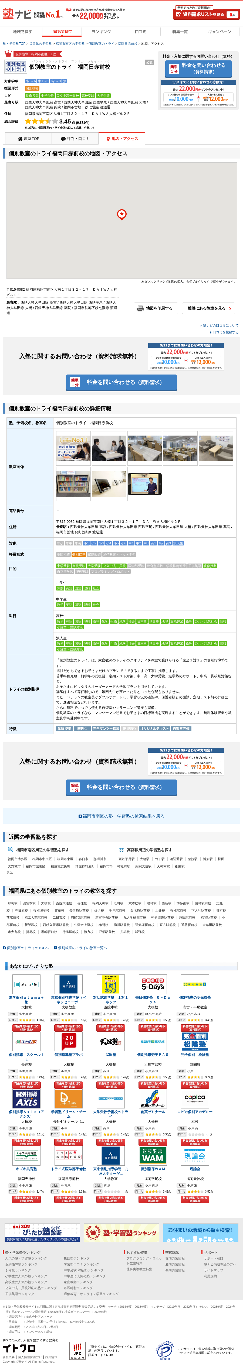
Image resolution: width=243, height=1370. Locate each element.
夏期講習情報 (175, 1264)
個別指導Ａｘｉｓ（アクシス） (26, 1114)
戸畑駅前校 (107, 932)
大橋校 (46, 903)
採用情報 (51, 1357)
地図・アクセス (125, 138)
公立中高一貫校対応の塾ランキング (31, 1288)
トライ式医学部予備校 (68, 1169)
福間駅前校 (209, 917)
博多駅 (208, 859)
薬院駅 (193, 859)
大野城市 (14, 866)
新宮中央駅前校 (106, 917)
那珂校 (13, 903)
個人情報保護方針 (30, 1357)
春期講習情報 (175, 1258)
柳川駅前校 (122, 925)
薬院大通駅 (143, 866)
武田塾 (111, 1055)
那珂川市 (99, 859)
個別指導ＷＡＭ (153, 1169)
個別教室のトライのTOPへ (28, 948)
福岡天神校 (100, 903)
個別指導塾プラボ (69, 1055)
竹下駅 (160, 859)
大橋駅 (145, 859)
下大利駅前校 (201, 910)
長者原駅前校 (79, 910)
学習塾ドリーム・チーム (68, 1114)
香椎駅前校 (178, 910)
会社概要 (9, 1357)
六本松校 (135, 903)
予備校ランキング (18, 1270)
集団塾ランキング (77, 1258)
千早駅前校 (117, 910)
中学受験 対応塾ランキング (83, 1270)
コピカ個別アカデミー (194, 1112)
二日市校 (59, 917)
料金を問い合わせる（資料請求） (26, 1028)
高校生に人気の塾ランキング (26, 1282)
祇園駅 (180, 866)
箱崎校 (152, 903)
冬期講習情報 (175, 1270)
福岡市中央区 (42, 859)
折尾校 (31, 932)
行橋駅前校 (70, 932)
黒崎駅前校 (49, 932)
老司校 (118, 903)
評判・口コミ (78, 138)
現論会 (195, 1169)
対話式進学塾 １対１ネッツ (110, 999)
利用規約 (210, 1276)
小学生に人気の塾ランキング (26, 1276)
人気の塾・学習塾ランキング (26, 1258)
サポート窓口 (213, 1258)
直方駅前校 (168, 925)
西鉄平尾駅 (127, 859)
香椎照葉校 (41, 910)
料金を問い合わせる (204, 68)
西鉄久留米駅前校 (56, 925)
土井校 (160, 910)
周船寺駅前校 (80, 917)
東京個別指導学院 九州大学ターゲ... (110, 1171)
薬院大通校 (64, 903)
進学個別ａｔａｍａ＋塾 (26, 999)
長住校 (82, 903)
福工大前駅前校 (36, 917)
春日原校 (21, 910)
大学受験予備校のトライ (110, 1114)
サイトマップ (213, 1270)
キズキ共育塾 (26, 1169)
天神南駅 (163, 866)
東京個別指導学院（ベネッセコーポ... (68, 999)
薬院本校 (29, 903)
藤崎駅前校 (203, 903)
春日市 (83, 859)
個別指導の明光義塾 (195, 997)
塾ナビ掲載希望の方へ (220, 1264)
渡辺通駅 (176, 859)
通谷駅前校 (189, 925)
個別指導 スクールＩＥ (26, 1057)
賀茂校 (59, 910)
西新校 (166, 903)
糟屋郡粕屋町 (85, 866)
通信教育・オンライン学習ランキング (91, 1294)
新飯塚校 (31, 925)
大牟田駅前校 (212, 925)
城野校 (140, 932)
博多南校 (183, 903)
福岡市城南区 (35, 866)
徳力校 (88, 932)
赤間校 (103, 925)
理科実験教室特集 (139, 1269)
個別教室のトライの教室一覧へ (82, 948)
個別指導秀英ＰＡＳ (153, 1055)
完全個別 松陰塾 (195, 1055)
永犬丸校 (14, 932)
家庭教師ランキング (78, 1282)
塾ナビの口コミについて (221, 325)
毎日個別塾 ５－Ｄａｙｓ (152, 999)
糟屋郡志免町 (60, 866)
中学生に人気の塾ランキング (85, 1276)
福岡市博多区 (17, 859)
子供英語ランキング (19, 1294)
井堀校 (125, 932)
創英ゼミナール (153, 1112)
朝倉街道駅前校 (162, 917)
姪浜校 (99, 910)
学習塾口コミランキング (81, 1264)
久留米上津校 (83, 925)
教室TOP (31, 138)
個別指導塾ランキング (21, 1264)
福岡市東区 (65, 859)
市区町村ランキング (78, 1288)
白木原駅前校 (140, 910)
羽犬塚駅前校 (144, 925)
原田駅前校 (187, 917)
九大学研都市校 (134, 917)
